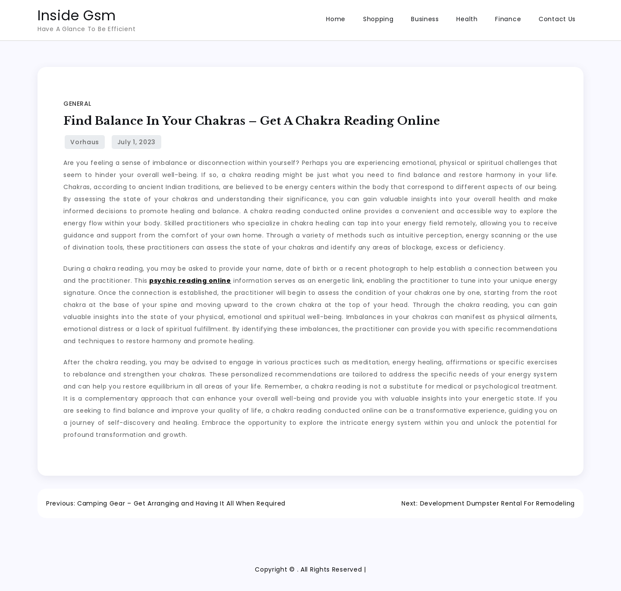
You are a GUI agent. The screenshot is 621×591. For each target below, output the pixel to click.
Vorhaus (84, 142)
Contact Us (557, 19)
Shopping (378, 19)
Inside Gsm (77, 15)
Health (466, 19)
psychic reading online (190, 280)
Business (425, 19)
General (77, 103)
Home (335, 19)
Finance (508, 19)
